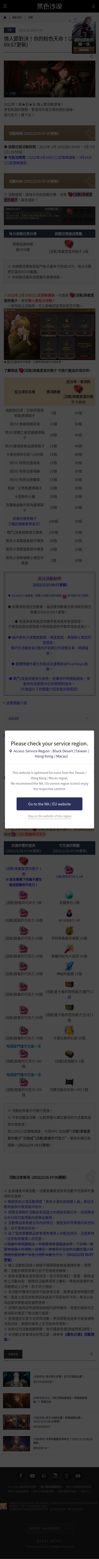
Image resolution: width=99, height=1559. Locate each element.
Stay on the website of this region (49, 816)
